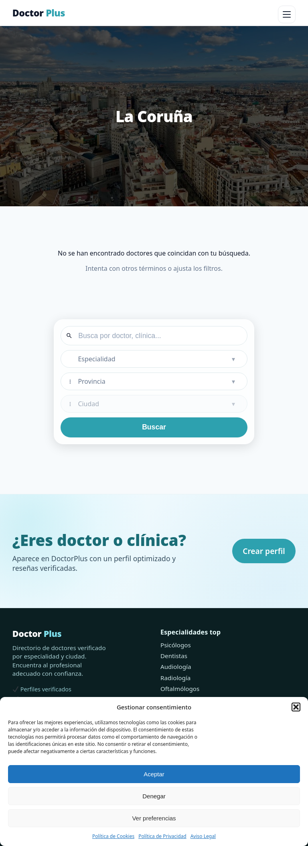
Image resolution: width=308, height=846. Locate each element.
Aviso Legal (203, 836)
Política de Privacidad (162, 836)
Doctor (38, 12)
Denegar (154, 796)
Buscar (154, 427)
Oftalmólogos (179, 689)
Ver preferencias (154, 818)
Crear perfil (264, 551)
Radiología (175, 678)
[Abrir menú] (287, 14)
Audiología (175, 667)
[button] (296, 707)
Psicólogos (175, 645)
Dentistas (173, 656)
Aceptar (154, 774)
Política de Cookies (113, 836)
